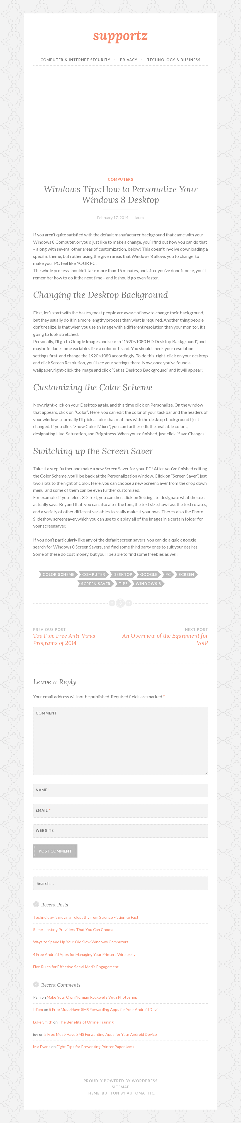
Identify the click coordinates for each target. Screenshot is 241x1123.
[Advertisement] (120, 121)
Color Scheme (58, 574)
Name (43, 790)
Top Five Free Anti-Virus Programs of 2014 (77, 636)
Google (148, 574)
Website (45, 830)
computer (93, 574)
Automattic (140, 1093)
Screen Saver (96, 583)
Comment (46, 713)
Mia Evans (41, 1046)
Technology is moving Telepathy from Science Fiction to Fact (85, 917)
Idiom (38, 1009)
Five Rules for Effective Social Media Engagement (76, 966)
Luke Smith (42, 1022)
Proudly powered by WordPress (121, 1081)
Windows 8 (148, 583)
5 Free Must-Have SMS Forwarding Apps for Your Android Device (105, 1009)
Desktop (122, 574)
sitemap (121, 1087)
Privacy (128, 60)
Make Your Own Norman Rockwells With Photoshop (92, 997)
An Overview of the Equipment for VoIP (164, 636)
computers (120, 179)
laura (139, 217)
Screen (186, 574)
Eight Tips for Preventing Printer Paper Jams (95, 1046)
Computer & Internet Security (75, 60)
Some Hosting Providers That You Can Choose (74, 929)
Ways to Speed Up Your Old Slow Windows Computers (80, 941)
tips (123, 583)
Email (43, 810)
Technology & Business (174, 60)
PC (168, 574)
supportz (120, 35)
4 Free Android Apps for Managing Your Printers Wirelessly (84, 954)
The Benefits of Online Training (86, 1022)
